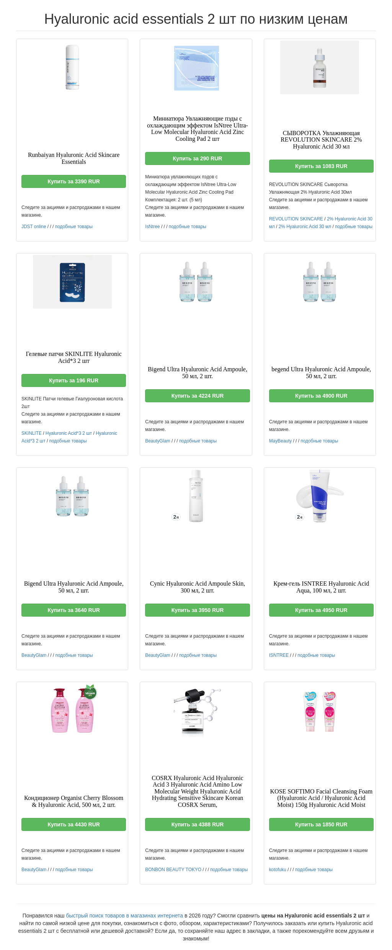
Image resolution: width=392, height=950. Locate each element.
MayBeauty (280, 441)
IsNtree (152, 226)
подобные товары (74, 226)
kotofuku (277, 869)
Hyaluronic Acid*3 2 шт (69, 433)
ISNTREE (279, 655)
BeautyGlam (157, 441)
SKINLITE (31, 433)
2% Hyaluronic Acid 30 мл (305, 226)
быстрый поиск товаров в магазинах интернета (124, 915)
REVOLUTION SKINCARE (296, 219)
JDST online (33, 226)
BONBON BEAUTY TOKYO (173, 869)
